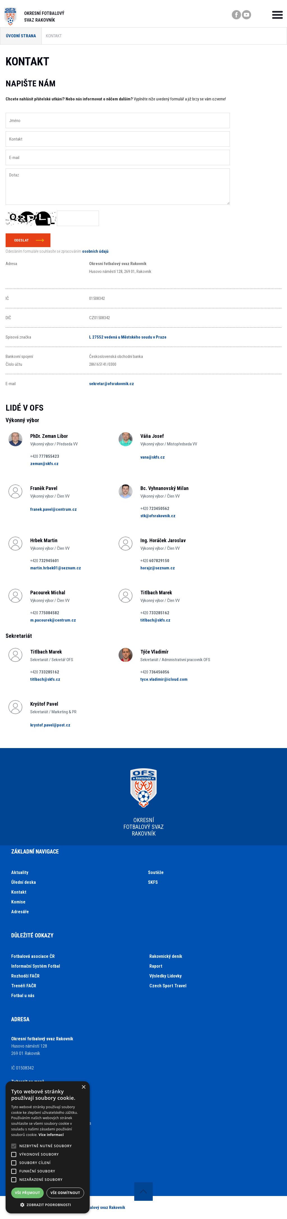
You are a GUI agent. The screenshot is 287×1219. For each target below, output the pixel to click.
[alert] (48, 1147)
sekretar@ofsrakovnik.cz (111, 383)
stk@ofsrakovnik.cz (157, 515)
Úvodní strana (21, 35)
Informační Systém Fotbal (35, 966)
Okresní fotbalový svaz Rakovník (96, 1207)
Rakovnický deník (165, 956)
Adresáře (20, 911)
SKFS (153, 882)
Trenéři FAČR (23, 985)
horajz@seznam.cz (157, 568)
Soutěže (156, 872)
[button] (47, 1205)
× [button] (83, 1087)
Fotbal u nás (22, 995)
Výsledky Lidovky (165, 976)
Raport (155, 966)
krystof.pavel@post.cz (50, 725)
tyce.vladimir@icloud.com (164, 679)
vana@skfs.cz (152, 457)
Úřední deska (23, 882)
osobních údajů (95, 251)
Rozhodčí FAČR (25, 976)
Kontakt (18, 892)
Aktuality (19, 872)
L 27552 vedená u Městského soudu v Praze (127, 337)
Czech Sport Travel (167, 985)
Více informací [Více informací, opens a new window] (51, 1134)
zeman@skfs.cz (44, 463)
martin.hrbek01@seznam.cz (55, 568)
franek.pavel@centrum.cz (53, 509)
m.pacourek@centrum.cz (53, 620)
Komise (18, 902)
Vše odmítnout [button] (65, 1192)
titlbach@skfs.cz (155, 620)
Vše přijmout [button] (27, 1192)
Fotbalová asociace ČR (33, 956)
